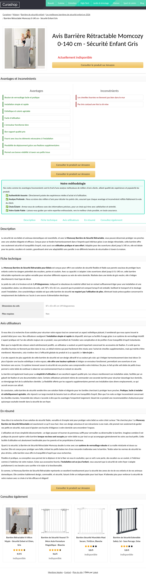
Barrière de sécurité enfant (32, 14)
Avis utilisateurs (71, 220)
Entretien (72, 3)
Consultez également (111, 220)
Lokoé (95, 572)
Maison (116, 3)
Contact (67, 572)
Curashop (7, 14)
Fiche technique (49, 220)
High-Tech (85, 3)
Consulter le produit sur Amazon (97, 65)
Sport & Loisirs (130, 3)
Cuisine (61, 3)
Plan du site (78, 572)
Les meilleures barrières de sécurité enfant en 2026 (68, 14)
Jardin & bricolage (101, 3)
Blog (142, 3)
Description (30, 220)
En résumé (89, 220)
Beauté (51, 3)
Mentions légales (55, 572)
